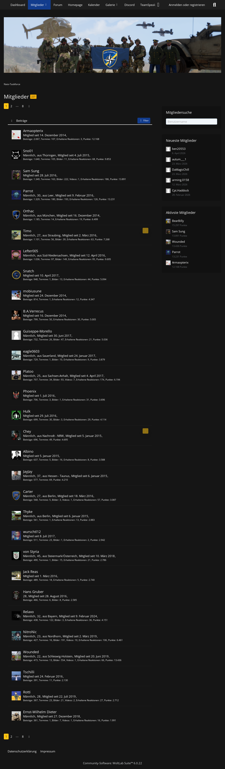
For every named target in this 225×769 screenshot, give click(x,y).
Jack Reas (30, 571)
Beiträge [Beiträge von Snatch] (27, 279)
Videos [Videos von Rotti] (68, 700)
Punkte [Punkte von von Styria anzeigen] (95, 560)
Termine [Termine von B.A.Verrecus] (43, 319)
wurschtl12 (32, 531)
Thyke (27, 511)
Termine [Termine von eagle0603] (43, 359)
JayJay (27, 471)
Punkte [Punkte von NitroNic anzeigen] (111, 640)
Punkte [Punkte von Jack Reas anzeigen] (83, 580)
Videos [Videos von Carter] (65, 499)
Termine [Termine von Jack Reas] (43, 580)
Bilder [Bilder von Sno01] (60, 159)
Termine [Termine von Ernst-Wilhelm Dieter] (43, 720)
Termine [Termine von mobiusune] (43, 299)
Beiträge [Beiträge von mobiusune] (27, 299)
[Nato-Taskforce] (112, 45)
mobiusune (32, 291)
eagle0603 (31, 351)
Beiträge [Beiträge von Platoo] (27, 379)
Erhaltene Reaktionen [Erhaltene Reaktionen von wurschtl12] (75, 540)
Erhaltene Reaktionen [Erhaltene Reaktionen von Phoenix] (73, 399)
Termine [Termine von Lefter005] (45, 259)
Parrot (28, 191)
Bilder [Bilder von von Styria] (55, 560)
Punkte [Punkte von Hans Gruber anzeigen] (66, 600)
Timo (27, 231)
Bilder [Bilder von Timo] (58, 239)
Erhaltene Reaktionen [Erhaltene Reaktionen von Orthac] (66, 219)
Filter (144, 120)
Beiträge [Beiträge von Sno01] (27, 159)
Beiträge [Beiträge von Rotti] (27, 700)
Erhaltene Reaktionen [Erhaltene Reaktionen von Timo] (78, 239)
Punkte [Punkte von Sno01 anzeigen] (100, 159)
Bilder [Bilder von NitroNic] (56, 640)
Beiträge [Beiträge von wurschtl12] (27, 540)
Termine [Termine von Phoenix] (43, 399)
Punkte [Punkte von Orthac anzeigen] (87, 219)
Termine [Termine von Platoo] (43, 379)
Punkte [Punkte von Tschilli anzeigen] (57, 680)
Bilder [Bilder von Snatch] (55, 279)
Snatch (28, 271)
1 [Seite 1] (6, 106)
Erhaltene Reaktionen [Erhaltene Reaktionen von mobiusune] (63, 299)
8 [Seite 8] (23, 106)
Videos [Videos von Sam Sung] (73, 179)
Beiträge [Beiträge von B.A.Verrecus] (27, 319)
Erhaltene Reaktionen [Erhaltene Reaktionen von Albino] (75, 459)
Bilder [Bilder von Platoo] (56, 379)
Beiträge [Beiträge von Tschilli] (27, 680)
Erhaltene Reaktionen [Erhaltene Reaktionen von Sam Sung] (92, 179)
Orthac (28, 211)
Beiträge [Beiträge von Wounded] (27, 660)
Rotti (27, 692)
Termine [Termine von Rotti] (43, 700)
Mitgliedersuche (179, 112)
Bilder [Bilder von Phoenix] (55, 399)
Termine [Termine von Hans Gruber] (43, 600)
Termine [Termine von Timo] (45, 239)
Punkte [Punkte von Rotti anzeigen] (107, 700)
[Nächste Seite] (29, 106)
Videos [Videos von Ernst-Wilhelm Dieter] (65, 720)
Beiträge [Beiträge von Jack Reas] (27, 580)
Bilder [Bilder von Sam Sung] (60, 179)
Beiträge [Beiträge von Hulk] (27, 419)
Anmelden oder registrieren (187, 5)
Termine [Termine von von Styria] (43, 560)
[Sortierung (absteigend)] (12, 120)
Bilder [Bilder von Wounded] (56, 660)
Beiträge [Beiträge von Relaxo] (27, 620)
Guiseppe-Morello (37, 331)
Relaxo (28, 611)
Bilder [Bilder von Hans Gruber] (55, 600)
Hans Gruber (33, 591)
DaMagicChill (180, 169)
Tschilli (28, 672)
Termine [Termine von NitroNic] (43, 640)
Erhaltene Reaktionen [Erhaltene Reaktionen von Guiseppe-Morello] (76, 339)
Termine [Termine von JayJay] (43, 479)
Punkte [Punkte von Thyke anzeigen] (83, 520)
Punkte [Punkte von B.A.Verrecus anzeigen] (85, 319)
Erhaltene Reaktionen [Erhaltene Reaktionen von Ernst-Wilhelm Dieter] (84, 720)
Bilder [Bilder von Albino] (55, 459)
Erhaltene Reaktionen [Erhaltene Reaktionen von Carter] (84, 499)
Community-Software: (112, 763)
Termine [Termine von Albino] (43, 459)
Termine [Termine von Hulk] (43, 419)
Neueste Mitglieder (181, 140)
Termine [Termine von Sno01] (45, 159)
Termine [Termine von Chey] (43, 439)
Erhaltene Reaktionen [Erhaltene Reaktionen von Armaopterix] (68, 139)
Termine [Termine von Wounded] (43, 660)
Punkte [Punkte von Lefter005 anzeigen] (100, 259)
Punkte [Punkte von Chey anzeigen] (57, 439)
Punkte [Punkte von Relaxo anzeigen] (96, 620)
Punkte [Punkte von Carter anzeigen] (105, 499)
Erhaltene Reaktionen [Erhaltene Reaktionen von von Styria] (75, 560)
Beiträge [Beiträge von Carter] (27, 499)
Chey (27, 431)
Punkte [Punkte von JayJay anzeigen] (57, 479)
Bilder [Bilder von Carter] (55, 499)
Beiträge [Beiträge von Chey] (27, 439)
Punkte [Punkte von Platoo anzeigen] (109, 379)
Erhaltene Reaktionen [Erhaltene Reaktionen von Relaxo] (76, 620)
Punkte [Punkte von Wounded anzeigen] (109, 660)
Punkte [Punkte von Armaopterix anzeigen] (87, 139)
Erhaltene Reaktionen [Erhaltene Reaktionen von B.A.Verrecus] (64, 319)
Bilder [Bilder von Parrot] (60, 199)
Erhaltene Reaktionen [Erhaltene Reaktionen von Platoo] (87, 379)
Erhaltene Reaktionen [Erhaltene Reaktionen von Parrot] (81, 199)
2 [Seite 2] (11, 106)
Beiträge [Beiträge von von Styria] (27, 560)
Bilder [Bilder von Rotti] (56, 700)
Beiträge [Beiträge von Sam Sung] (27, 179)
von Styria (31, 551)
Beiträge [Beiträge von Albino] (27, 459)
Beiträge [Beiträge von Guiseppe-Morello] (27, 339)
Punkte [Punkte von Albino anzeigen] (94, 459)
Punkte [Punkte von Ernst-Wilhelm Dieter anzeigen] (105, 720)
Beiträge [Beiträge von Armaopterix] (27, 139)
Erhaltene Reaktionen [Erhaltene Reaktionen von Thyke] (63, 520)
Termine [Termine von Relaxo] (43, 620)
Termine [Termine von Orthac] (45, 219)
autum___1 (179, 159)
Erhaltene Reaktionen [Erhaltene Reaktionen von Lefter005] (79, 259)
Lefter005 (30, 251)
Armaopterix (33, 130)
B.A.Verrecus (33, 311)
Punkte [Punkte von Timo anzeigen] (98, 239)
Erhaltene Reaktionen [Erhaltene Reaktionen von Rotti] (87, 700)
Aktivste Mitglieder (181, 212)
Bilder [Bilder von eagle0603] (55, 359)
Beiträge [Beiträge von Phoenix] (27, 399)
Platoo (28, 371)
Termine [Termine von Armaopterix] (45, 139)
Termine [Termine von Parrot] (45, 199)
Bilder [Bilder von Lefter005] (58, 259)
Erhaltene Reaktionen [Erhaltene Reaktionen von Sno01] (79, 159)
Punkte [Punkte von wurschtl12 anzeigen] (94, 540)
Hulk (26, 411)
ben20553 (179, 149)
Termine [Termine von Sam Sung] (45, 179)
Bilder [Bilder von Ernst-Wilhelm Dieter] (55, 720)
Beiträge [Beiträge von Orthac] (27, 219)
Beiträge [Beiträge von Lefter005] (27, 259)
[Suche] (214, 5)
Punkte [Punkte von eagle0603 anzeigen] (94, 359)
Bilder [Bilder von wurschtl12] (56, 540)
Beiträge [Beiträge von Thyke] (27, 520)
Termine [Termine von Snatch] (43, 279)
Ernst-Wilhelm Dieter (40, 712)
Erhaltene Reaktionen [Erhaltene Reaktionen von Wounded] (88, 660)
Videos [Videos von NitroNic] (69, 640)
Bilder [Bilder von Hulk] (56, 419)
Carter (28, 491)
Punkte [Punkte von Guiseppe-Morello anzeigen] (96, 339)
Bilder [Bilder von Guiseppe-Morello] (56, 339)
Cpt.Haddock (180, 190)
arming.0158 (180, 180)
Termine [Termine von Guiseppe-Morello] (43, 339)
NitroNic (30, 631)
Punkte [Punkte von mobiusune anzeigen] (83, 299)
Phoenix (29, 391)
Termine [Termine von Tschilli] (43, 680)
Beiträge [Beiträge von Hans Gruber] (27, 600)
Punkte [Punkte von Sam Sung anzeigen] (113, 179)
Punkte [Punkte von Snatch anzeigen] (95, 279)
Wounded (31, 652)
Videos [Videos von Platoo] (68, 379)
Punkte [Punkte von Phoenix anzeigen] (94, 399)
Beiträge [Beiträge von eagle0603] (27, 359)
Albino (28, 451)
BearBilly (178, 221)
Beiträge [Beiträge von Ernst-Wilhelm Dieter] (27, 720)
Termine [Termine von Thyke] (43, 520)
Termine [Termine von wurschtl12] (43, 540)
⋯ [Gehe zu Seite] (17, 106)
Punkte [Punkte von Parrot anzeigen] (102, 199)
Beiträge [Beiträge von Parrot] (27, 199)
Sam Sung (31, 171)
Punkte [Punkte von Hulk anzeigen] (95, 419)
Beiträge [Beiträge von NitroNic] (27, 640)
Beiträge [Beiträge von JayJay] (27, 479)
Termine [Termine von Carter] (43, 499)
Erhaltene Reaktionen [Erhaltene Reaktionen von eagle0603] (75, 359)
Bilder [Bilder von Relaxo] (58, 620)
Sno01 (28, 150)
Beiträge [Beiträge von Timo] (27, 239)
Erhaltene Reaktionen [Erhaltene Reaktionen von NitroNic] (90, 640)
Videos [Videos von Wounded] (69, 660)
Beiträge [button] (21, 120)
